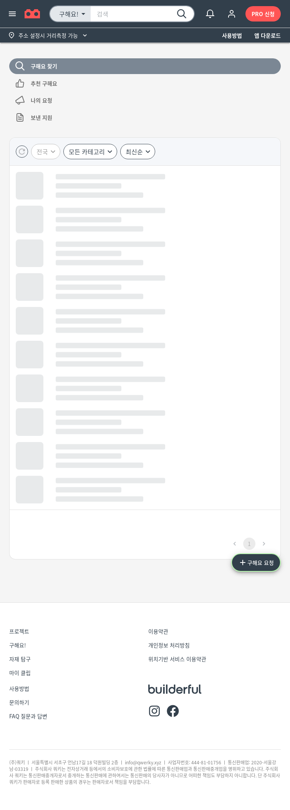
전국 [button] (42, 151)
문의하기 (19, 702)
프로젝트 (19, 631)
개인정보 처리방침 (169, 645)
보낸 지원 (145, 117)
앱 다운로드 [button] (267, 35)
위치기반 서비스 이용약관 (177, 659)
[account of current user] (231, 14)
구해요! (17, 645)
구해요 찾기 (145, 66)
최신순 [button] (134, 151)
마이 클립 (20, 672)
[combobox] (142, 13)
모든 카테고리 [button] (87, 151)
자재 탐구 (20, 659)
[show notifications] (210, 14)
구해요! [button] (68, 13)
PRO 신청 (263, 14)
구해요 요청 (256, 562)
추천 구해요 (145, 83)
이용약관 (158, 631)
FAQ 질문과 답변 (28, 716)
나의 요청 (145, 100)
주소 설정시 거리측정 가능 (48, 35)
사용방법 (232, 35)
